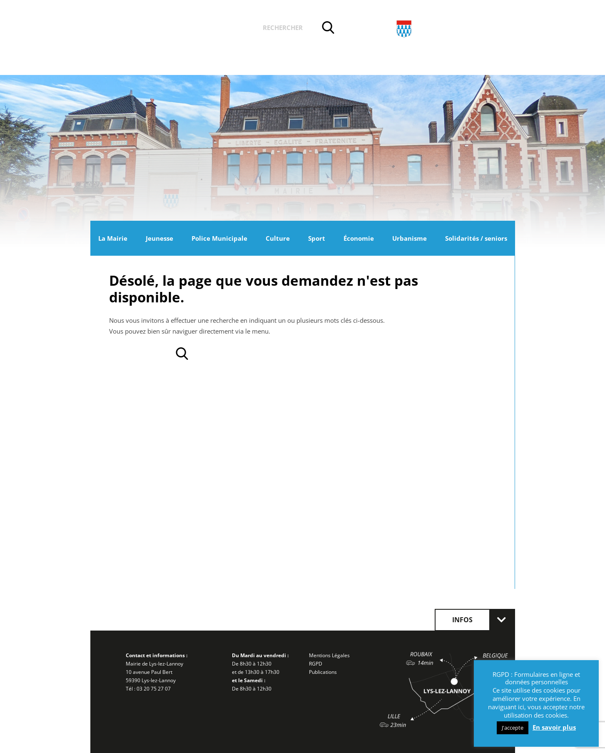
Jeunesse (159, 238)
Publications (323, 672)
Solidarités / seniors (476, 238)
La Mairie (112, 238)
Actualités (156, 29)
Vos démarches (219, 29)
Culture (278, 238)
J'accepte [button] (512, 727)
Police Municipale (219, 238)
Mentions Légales (329, 655)
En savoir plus (554, 727)
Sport (316, 238)
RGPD (315, 663)
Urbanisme (409, 238)
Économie (359, 238)
